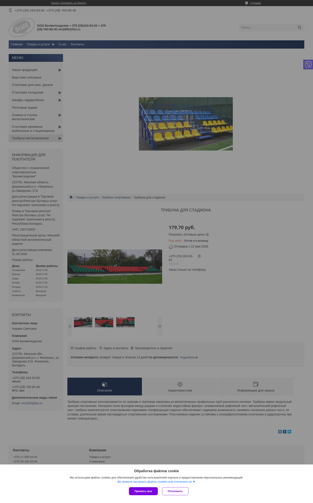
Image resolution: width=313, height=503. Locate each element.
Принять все (143, 491)
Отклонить (175, 491)
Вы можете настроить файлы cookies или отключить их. (155, 481)
